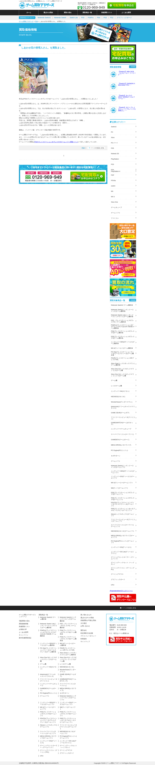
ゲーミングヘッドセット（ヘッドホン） (122, 563)
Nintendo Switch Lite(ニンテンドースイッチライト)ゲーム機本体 (122, 315)
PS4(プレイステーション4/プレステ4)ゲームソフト (122, 498)
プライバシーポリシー (88, 636)
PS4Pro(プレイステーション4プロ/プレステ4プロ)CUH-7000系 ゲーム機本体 (123, 326)
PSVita (113, 180)
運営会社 (83, 630)
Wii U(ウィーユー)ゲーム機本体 (122, 348)
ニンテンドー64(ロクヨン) (120, 391)
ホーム (28, 12)
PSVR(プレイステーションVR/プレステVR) (122, 358)
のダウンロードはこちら (121, 639)
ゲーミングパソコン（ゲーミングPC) (122, 568)
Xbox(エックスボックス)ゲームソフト (122, 514)
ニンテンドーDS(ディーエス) (121, 547)
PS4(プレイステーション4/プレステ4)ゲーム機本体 (122, 331)
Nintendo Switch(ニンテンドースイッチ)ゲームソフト (122, 466)
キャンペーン (23, 635)
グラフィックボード (124, 18)
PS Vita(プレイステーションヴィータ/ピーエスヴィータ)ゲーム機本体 (122, 353)
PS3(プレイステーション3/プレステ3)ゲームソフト (122, 493)
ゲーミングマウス (117, 574)
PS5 (82, 18)
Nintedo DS (115, 153)
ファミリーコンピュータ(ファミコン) (123, 418)
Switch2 (113, 126)
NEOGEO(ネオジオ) (118, 396)
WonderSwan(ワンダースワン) (121, 402)
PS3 (105, 18)
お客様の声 (23, 629)
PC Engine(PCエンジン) (119, 450)
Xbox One (114, 202)
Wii (112, 191)
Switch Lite (74, 18)
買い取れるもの (85, 615)
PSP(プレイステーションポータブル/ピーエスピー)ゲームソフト (123, 509)
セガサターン (115, 456)
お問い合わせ (85, 626)
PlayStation (115, 159)
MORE (133, 67)
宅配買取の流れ (24, 621)
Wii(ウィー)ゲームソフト (119, 488)
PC (112, 132)
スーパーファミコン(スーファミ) (122, 434)
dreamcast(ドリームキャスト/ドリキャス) (123, 407)
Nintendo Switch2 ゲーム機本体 (122, 305)
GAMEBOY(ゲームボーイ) (120, 439)
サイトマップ (85, 641)
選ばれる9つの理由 (87, 618)
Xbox (113, 137)
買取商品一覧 (87, 12)
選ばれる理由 (48, 12)
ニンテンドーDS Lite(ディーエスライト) (122, 552)
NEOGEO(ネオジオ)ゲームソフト (122, 531)
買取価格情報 (23, 624)
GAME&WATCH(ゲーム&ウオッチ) (122, 423)
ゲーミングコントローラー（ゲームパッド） (122, 557)
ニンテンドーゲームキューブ (121, 429)
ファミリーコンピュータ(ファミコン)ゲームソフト (123, 520)
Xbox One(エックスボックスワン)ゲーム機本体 (122, 364)
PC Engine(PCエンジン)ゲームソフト (122, 541)
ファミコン (115, 218)
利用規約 (83, 639)
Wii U (113, 196)
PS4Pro (91, 18)
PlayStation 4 (115, 171)
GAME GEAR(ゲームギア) (120, 412)
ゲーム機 (114, 380)
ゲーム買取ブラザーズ (26, 21)
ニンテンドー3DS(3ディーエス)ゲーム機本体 (123, 342)
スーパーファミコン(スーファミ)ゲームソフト (122, 525)
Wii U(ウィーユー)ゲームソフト (122, 482)
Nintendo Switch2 (44, 18)
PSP (112, 175)
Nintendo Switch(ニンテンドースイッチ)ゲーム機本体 (122, 310)
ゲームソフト (115, 213)
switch (113, 186)
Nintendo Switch (60, 18)
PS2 (111, 18)
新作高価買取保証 (25, 638)
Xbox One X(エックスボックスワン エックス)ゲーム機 (122, 375)
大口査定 (83, 623)
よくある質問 (126, 12)
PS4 (98, 18)
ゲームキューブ (116, 207)
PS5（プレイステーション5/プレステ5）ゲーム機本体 (122, 321)
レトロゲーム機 (116, 386)
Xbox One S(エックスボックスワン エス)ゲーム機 (122, 369)
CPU (112, 585)
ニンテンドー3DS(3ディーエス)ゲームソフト (123, 471)
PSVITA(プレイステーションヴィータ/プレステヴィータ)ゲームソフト (122, 504)
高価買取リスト (106, 12)
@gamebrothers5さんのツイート (121, 591)
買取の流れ (68, 12)
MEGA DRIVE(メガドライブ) (121, 445)
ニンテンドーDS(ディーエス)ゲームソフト (122, 477)
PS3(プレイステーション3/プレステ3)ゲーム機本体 (122, 337)
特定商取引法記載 (86, 633)
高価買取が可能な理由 (88, 620)
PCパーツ (114, 143)
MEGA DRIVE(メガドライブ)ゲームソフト (122, 536)
